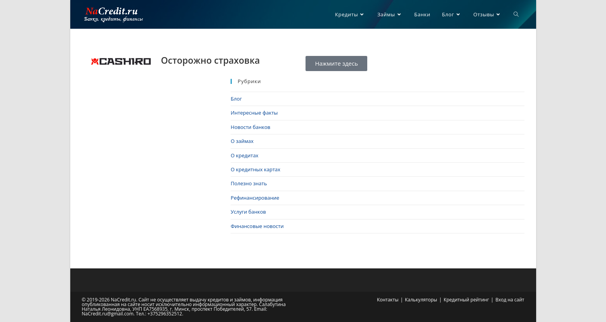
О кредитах (244, 155)
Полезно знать (249, 183)
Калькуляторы (421, 299)
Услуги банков (248, 211)
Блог (236, 98)
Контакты (388, 299)
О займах (242, 141)
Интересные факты (254, 112)
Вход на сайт (509, 299)
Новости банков (250, 127)
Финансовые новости (257, 226)
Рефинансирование (255, 197)
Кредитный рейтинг (466, 299)
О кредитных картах (255, 169)
